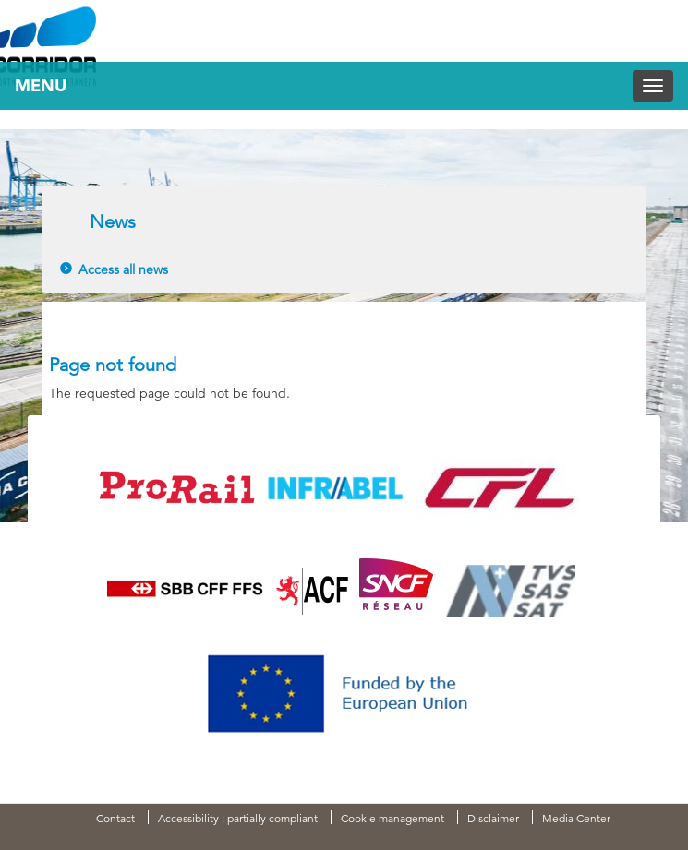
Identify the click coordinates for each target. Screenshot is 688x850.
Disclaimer (493, 818)
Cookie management (392, 818)
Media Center (576, 818)
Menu (40, 85)
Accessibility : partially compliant (238, 818)
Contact (115, 818)
